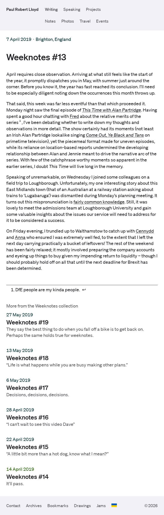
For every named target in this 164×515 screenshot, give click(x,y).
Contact (13, 505)
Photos (67, 21)
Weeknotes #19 (27, 322)
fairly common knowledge (99, 202)
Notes (50, 21)
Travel (85, 21)
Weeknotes (46, 306)
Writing (51, 9)
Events (102, 21)
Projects (93, 9)
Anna (20, 237)
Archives (34, 505)
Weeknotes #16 (27, 417)
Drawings (82, 505)
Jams (101, 505)
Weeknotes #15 (27, 446)
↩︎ (84, 289)
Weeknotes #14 (27, 476)
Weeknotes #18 (27, 357)
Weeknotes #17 (27, 387)
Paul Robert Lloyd (22, 9)
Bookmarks (57, 505)
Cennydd (145, 231)
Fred (74, 116)
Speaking (71, 9)
